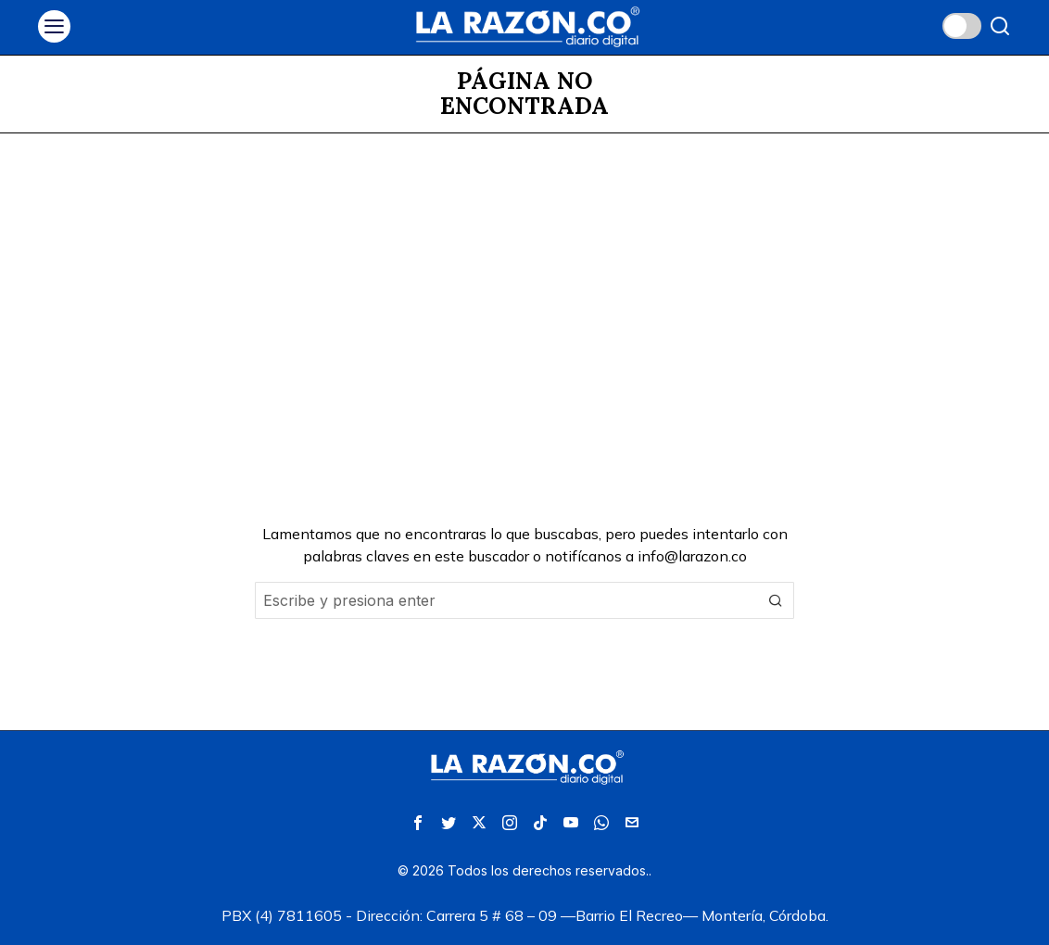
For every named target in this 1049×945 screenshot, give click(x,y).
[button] (775, 600)
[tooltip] (418, 823)
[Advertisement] (524, 272)
